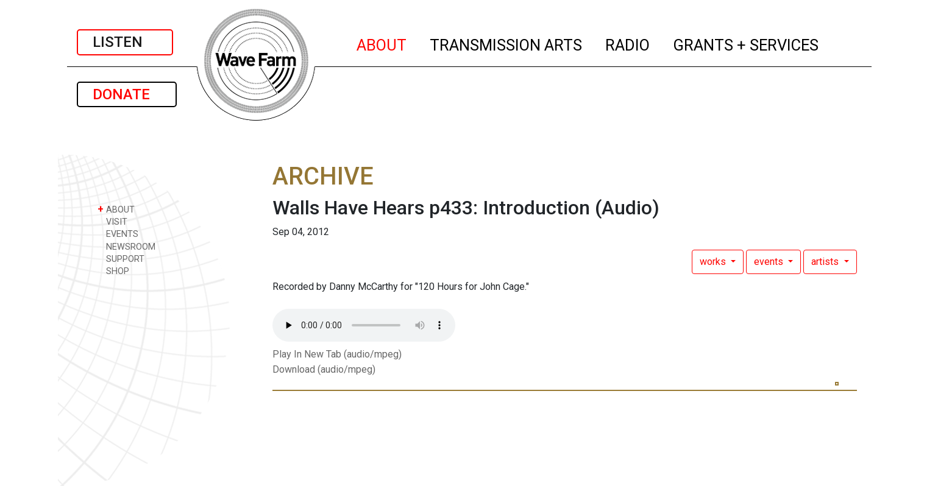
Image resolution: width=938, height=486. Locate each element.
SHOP (113, 270)
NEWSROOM (126, 246)
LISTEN (125, 42)
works (714, 261)
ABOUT (382, 43)
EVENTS (118, 233)
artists (826, 261)
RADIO (628, 43)
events (770, 261)
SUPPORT (121, 258)
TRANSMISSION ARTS (506, 43)
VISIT (112, 221)
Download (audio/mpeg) (323, 369)
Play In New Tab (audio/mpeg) (337, 354)
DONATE (127, 94)
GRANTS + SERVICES (746, 43)
